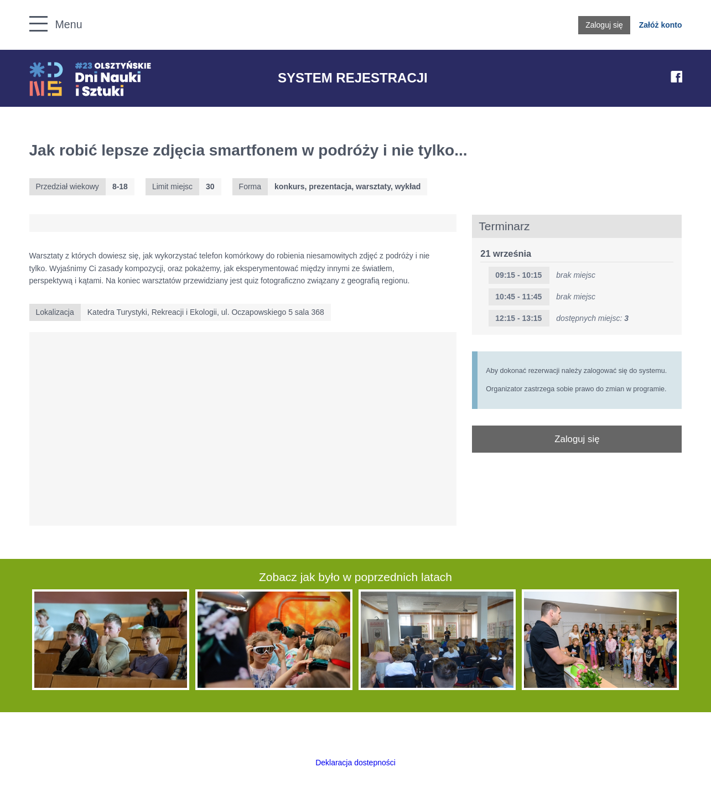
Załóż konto (660, 24)
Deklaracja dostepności (355, 762)
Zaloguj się (604, 24)
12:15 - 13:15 (518, 318)
